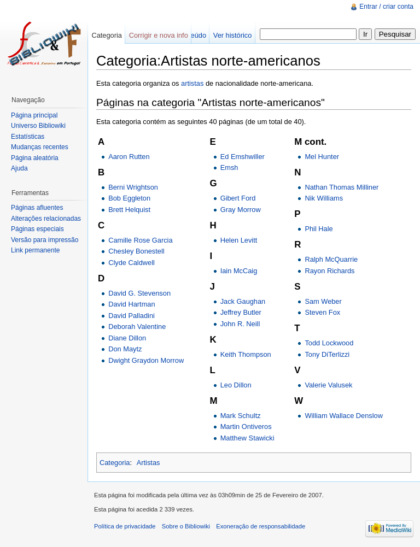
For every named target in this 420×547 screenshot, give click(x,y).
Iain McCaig (239, 271)
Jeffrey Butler (240, 312)
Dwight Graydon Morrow (146, 360)
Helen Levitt (239, 240)
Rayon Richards (329, 271)
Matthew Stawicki (247, 438)
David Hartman (131, 304)
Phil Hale (318, 229)
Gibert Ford (238, 198)
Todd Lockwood (329, 343)
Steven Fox (322, 312)
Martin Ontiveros (246, 426)
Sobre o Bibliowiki (186, 526)
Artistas (148, 462)
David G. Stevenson (139, 293)
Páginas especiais (37, 229)
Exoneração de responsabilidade (260, 526)
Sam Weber (323, 301)
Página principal (34, 115)
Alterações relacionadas (46, 218)
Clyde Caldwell (131, 262)
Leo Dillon (236, 385)
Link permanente (35, 250)
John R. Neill (240, 324)
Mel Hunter (322, 156)
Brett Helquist (129, 209)
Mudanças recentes (39, 147)
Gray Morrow (240, 209)
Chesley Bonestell (136, 251)
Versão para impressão (44, 240)
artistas (192, 83)
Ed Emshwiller (242, 156)
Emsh (229, 167)
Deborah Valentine (137, 326)
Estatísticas (27, 136)
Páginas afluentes (37, 207)
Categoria (115, 462)
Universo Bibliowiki (38, 126)
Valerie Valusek (328, 385)
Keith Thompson (245, 354)
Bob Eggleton (129, 198)
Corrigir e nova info (158, 35)
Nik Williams (324, 198)
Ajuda (19, 168)
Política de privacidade (125, 526)
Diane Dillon (127, 338)
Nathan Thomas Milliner (341, 187)
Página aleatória (35, 158)
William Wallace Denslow (343, 415)
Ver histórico (232, 35)
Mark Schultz (240, 415)
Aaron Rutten (128, 156)
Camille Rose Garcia (140, 240)
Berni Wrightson (133, 187)
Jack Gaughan (243, 301)
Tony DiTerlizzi (327, 354)
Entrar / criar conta (386, 6)
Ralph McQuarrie (331, 259)
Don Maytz (125, 349)
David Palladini (131, 315)
